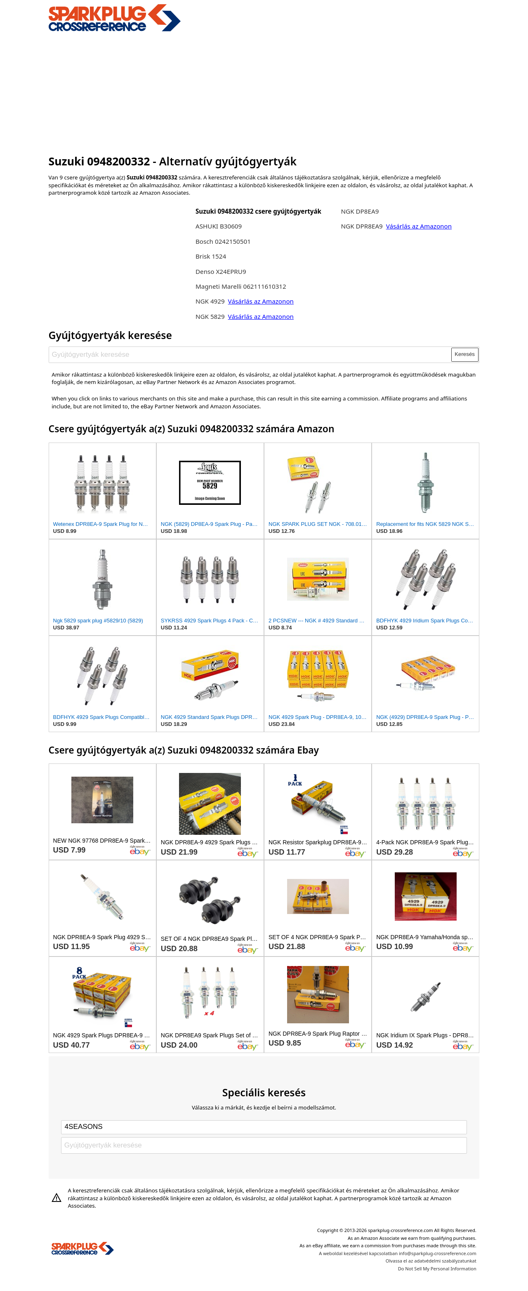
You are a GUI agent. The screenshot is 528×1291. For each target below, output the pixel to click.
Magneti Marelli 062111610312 (241, 286)
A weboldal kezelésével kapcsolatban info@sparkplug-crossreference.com (397, 1253)
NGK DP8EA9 (360, 211)
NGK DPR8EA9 (362, 226)
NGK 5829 (211, 316)
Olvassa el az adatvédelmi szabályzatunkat (431, 1261)
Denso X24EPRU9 (221, 271)
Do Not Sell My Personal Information (437, 1268)
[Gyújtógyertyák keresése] (250, 355)
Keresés (465, 354)
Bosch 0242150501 (223, 241)
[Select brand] (264, 1127)
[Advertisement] (264, 92)
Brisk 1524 (211, 256)
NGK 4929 (211, 301)
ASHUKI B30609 (219, 226)
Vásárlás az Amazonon (261, 301)
